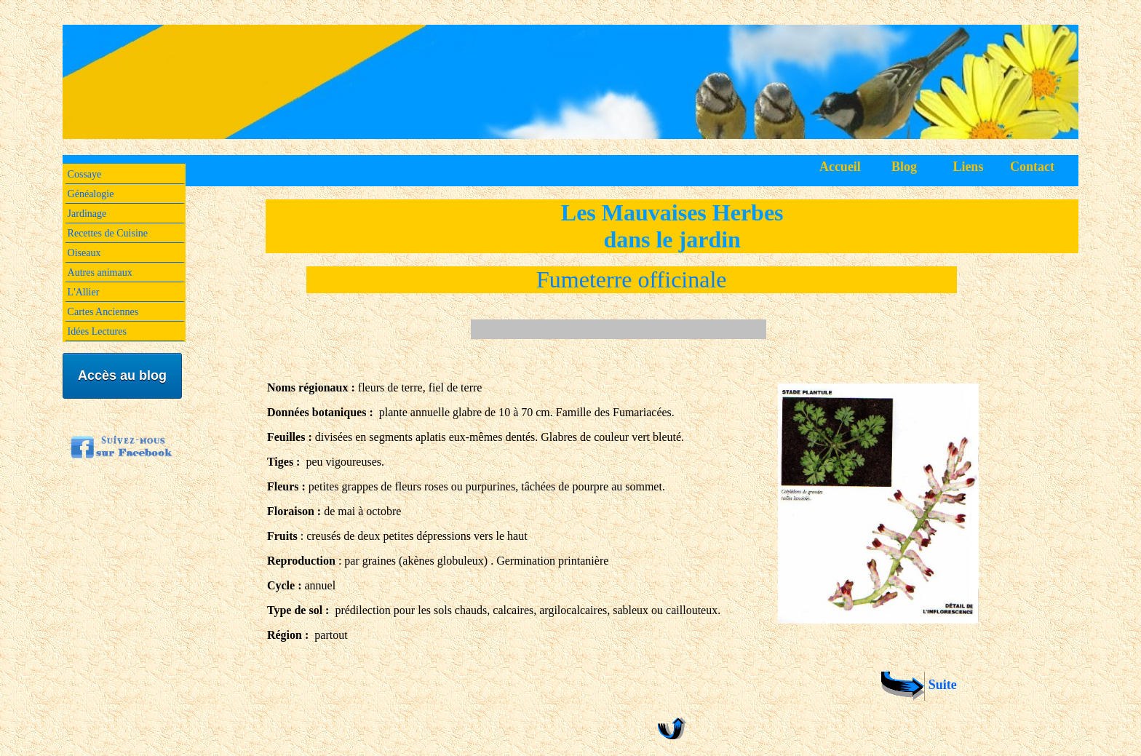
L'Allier (84, 292)
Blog (904, 166)
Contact (1032, 166)
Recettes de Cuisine (108, 233)
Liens (968, 166)
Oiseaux (84, 252)
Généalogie (91, 193)
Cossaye (85, 174)
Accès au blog (122, 375)
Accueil (840, 166)
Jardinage (87, 213)
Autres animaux (100, 272)
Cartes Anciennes (103, 311)
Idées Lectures (97, 331)
